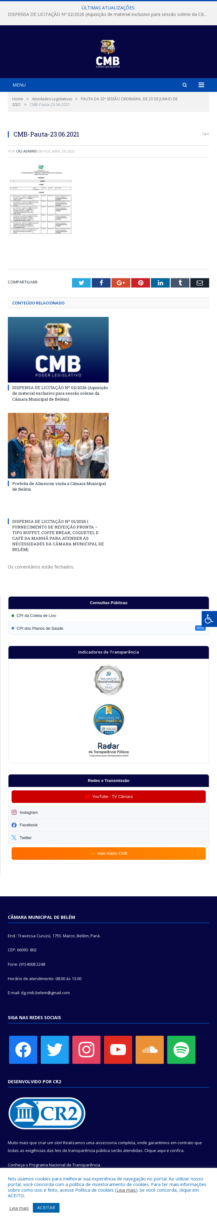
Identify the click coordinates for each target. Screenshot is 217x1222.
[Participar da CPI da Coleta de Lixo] (108, 615)
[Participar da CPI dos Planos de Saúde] (108, 628)
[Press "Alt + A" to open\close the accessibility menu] (209, 619)
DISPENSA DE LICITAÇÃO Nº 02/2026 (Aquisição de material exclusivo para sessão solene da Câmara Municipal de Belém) (110, 14)
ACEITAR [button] (46, 1207)
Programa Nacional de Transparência (64, 1165)
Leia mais (126, 1190)
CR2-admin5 (26, 151)
